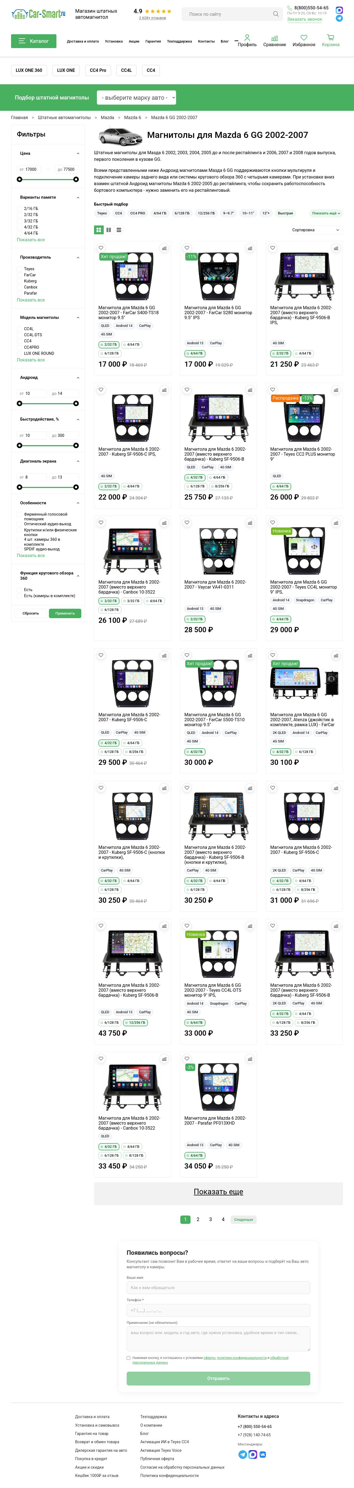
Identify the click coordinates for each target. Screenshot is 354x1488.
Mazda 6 (132, 117)
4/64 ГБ (159, 213)
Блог (225, 41)
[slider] (19, 179)
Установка (114, 41)
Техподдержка (179, 41)
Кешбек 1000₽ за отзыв (97, 1475)
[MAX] (339, 10)
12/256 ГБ (206, 213)
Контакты (206, 41)
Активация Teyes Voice (160, 1450)
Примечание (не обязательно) (152, 1323)
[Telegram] (339, 18)
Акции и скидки (89, 1467)
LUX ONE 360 (29, 70)
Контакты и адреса (258, 1416)
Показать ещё (324, 213)
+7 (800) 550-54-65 (255, 1426)
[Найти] (276, 14)
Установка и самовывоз (97, 1425)
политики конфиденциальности (242, 1358)
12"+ (266, 213)
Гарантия (153, 41)
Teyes (102, 213)
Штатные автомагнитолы (64, 117)
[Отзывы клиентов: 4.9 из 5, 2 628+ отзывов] (152, 14)
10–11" (248, 213)
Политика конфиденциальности (169, 1475)
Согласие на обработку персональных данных (182, 1467)
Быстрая (285, 213)
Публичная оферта (157, 1458)
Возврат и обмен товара (97, 1442)
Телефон (135, 1300)
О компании (151, 1425)
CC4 (151, 70)
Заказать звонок (304, 19)
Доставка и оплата (83, 41)
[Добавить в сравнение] (164, 248)
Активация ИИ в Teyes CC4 (164, 1442)
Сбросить (31, 613)
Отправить (218, 1378)
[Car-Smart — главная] (38, 14)
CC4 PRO (137, 213)
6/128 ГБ (182, 213)
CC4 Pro (98, 70)
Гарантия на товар (92, 1433)
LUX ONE (66, 70)
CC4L (126, 70)
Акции (134, 41)
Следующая (243, 1220)
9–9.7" (228, 213)
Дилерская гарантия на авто (101, 1450)
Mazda (107, 117)
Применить (65, 613)
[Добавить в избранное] (101, 248)
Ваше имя (135, 1278)
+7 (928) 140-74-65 (254, 1435)
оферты (209, 1358)
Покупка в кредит (91, 1458)
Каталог (34, 41)
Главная (19, 117)
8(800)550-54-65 (308, 8)
